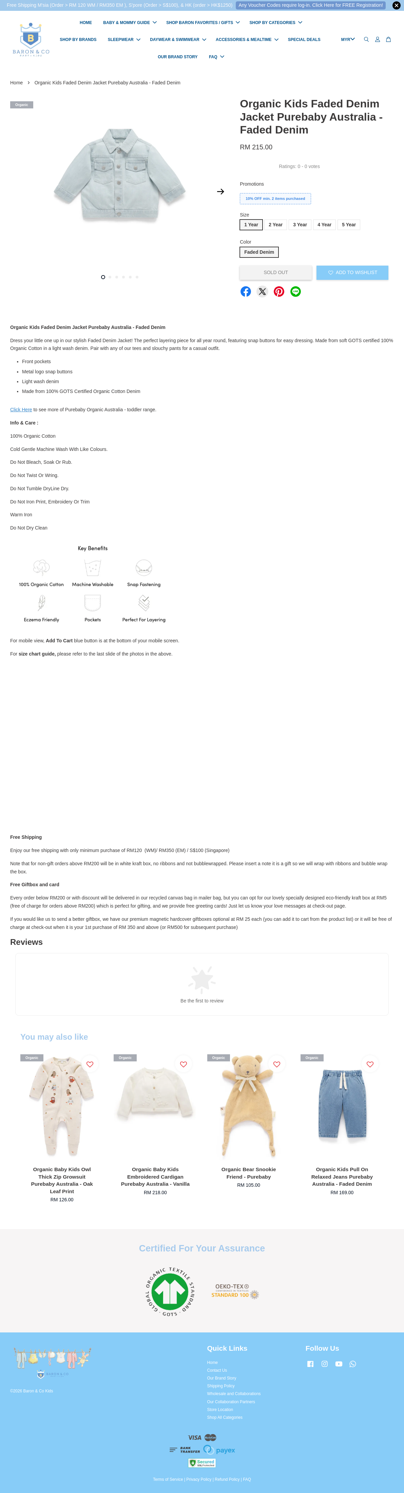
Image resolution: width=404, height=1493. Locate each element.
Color (245, 242)
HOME (86, 22)
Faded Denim (259, 252)
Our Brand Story (221, 1378)
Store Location (220, 1409)
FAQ (216, 57)
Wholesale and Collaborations (234, 1393)
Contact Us (217, 1370)
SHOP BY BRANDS (78, 39)
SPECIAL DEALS (304, 39)
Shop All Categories (225, 1417)
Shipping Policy (221, 1386)
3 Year (300, 224)
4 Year (324, 224)
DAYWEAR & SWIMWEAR (178, 39)
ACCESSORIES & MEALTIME (247, 39)
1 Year (251, 224)
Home (16, 82)
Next (220, 191)
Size (244, 214)
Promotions (252, 184)
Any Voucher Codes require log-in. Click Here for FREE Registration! (310, 5)
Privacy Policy (198, 1479)
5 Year (349, 224)
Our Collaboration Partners (231, 1401)
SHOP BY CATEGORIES (276, 22)
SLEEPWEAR (124, 39)
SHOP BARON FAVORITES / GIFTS (203, 22)
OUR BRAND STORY (177, 57)
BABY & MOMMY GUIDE (130, 22)
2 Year (276, 224)
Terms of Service (168, 1479)
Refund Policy (227, 1479)
